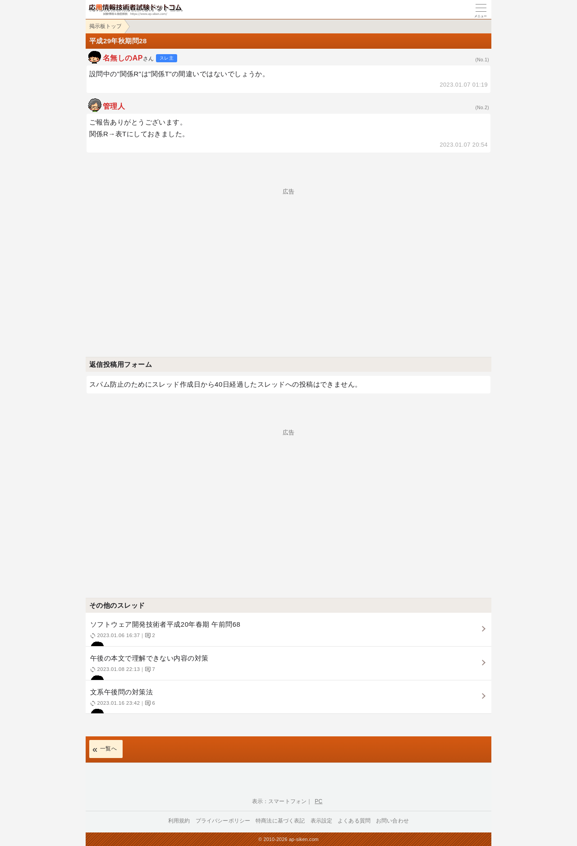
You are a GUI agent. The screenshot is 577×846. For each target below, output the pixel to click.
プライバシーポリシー (223, 821)
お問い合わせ (392, 821)
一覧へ (108, 748)
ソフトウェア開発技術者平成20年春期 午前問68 (287, 633)
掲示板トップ (105, 26)
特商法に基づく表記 (280, 821)
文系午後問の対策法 (287, 701)
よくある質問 (354, 821)
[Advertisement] (288, 257)
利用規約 (179, 821)
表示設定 (322, 821)
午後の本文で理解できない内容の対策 (287, 667)
